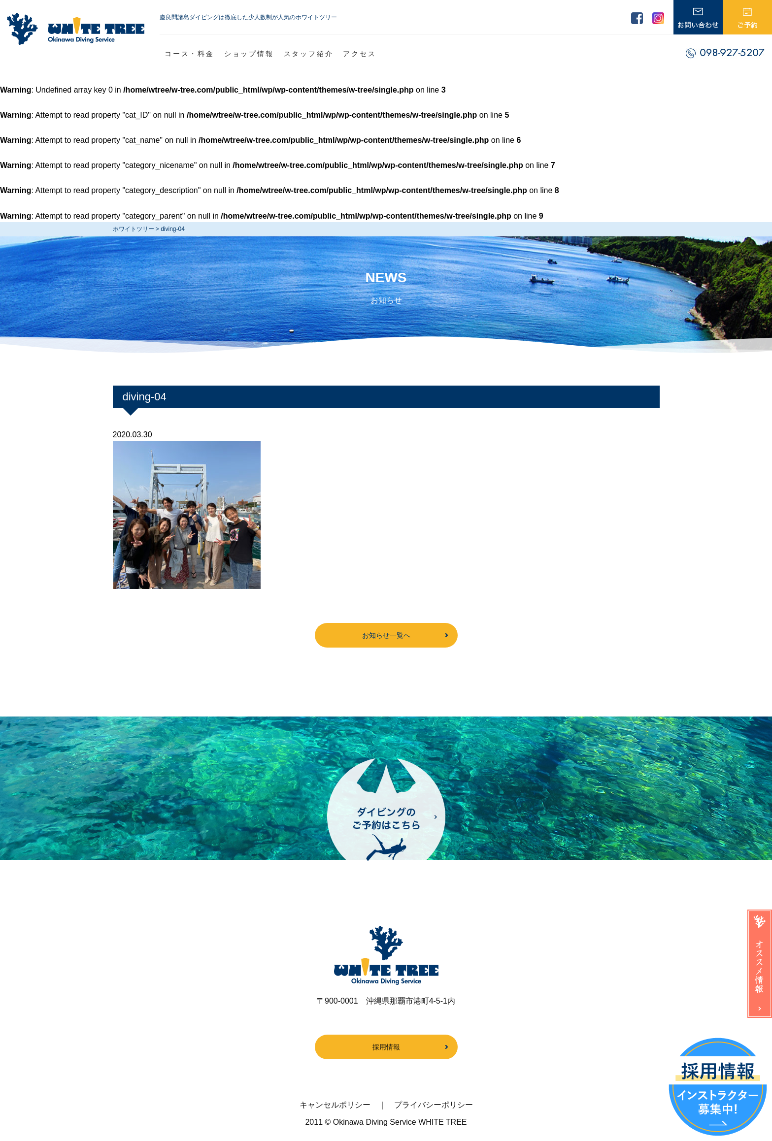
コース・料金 (189, 54)
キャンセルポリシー (335, 1105)
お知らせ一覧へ (386, 635)
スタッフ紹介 (309, 54)
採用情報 (386, 1047)
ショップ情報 (249, 54)
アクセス (359, 54)
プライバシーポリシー (433, 1105)
